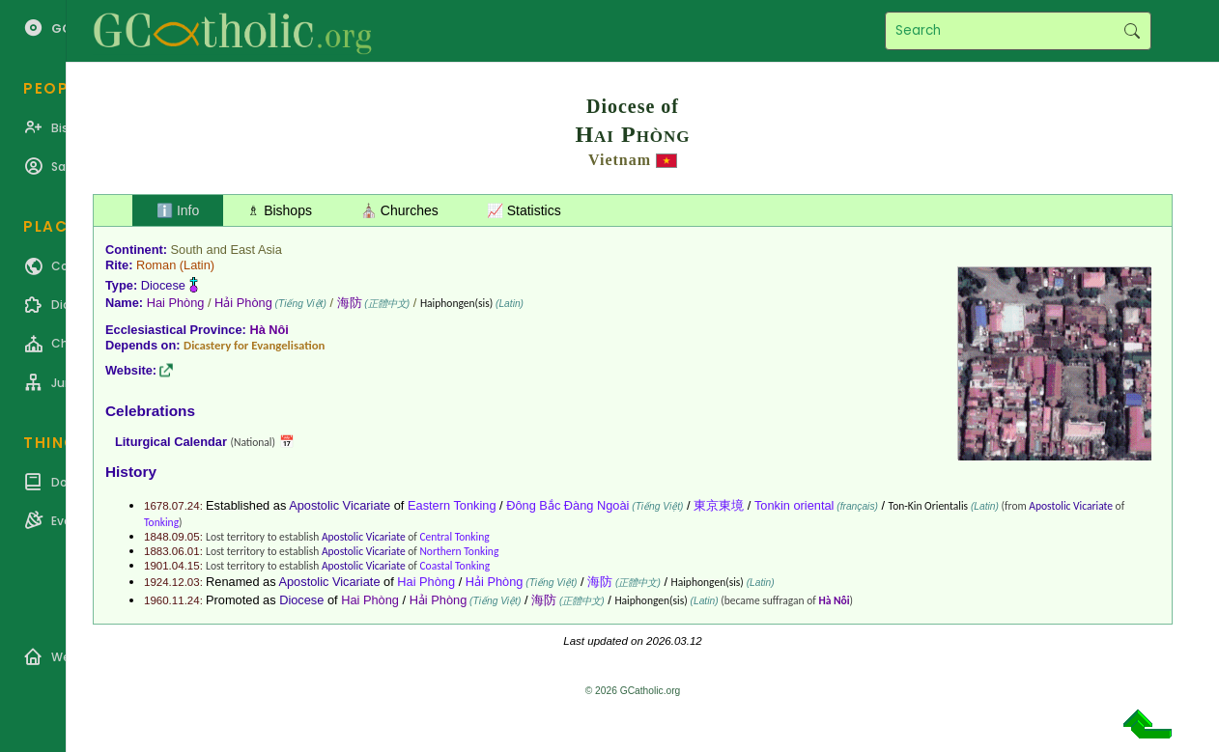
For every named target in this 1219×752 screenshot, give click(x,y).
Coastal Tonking (454, 565)
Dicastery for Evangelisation (254, 345)
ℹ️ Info (177, 210)
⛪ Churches (399, 210)
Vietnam (619, 160)
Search (1131, 30)
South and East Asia (226, 249)
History (130, 471)
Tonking (161, 522)
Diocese (163, 285)
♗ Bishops (279, 210)
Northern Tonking (458, 551)
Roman (156, 265)
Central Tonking (454, 536)
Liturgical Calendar (171, 441)
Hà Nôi (269, 329)
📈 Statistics (524, 210)
